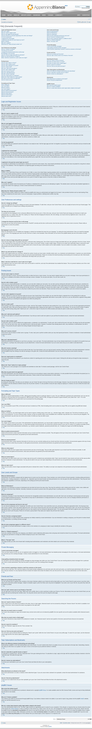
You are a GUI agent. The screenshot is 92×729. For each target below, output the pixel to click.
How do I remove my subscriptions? (55, 73)
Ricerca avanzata (86, 8)
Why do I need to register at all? (8, 32)
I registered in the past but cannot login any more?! (12, 39)
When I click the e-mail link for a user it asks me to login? (14, 57)
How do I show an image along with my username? (13, 54)
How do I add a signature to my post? (9, 65)
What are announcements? (7, 91)
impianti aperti (26, 15)
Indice (4, 19)
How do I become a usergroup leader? (55, 37)
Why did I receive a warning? (7, 74)
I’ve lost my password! (6, 37)
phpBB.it (50, 726)
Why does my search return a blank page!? (56, 63)
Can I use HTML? (5, 86)
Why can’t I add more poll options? (9, 68)
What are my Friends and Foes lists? (55, 54)
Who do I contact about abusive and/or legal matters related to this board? (63, 88)
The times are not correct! (7, 50)
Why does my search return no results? (56, 61)
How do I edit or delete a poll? (8, 69)
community (59, 15)
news (44, 15)
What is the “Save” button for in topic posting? (11, 76)
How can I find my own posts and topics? (56, 66)
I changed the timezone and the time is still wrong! (12, 52)
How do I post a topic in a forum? (8, 62)
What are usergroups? (52, 34)
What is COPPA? (5, 41)
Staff (61, 722)
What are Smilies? (5, 87)
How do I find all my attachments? (54, 80)
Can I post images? (5, 89)
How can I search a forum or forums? (55, 60)
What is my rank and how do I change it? (10, 56)
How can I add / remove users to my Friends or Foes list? (60, 55)
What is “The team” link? (52, 41)
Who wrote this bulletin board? (54, 85)
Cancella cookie (66, 722)
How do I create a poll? (6, 66)
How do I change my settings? (8, 49)
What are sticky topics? (6, 93)
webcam (16, 15)
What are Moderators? (52, 32)
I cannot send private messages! (54, 46)
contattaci (86, 15)
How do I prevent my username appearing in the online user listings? (16, 35)
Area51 (82, 698)
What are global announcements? (9, 90)
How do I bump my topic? (7, 79)
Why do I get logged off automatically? (10, 34)
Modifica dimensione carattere (89, 19)
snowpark (36, 15)
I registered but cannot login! (7, 38)
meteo (10, 15)
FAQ (80, 22)
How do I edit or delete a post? (8, 64)
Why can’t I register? (6, 42)
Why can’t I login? (5, 31)
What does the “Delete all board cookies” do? (11, 44)
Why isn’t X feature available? (53, 86)
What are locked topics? (6, 94)
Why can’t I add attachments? (8, 72)
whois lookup (14, 708)
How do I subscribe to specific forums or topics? (58, 72)
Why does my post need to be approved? (10, 78)
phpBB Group (42, 690)
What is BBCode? (5, 84)
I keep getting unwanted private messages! (56, 47)
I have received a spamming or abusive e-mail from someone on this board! (64, 49)
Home (3, 15)
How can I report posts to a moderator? (10, 75)
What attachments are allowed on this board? (57, 78)
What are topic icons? (6, 96)
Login (89, 22)
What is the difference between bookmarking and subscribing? (61, 71)
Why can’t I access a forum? (7, 71)
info (78, 15)
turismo (50, 15)
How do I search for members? (54, 64)
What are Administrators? (52, 31)
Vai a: (54, 719)
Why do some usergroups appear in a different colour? (59, 38)
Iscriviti (84, 22)
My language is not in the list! (8, 53)
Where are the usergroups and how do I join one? (58, 35)
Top (4, 109)
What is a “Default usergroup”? (54, 39)
